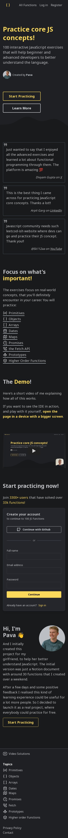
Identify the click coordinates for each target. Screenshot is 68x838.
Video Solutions (16, 754)
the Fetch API (16, 349)
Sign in (42, 605)
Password (12, 579)
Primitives (13, 313)
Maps (10, 337)
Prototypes (14, 354)
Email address (15, 565)
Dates (10, 331)
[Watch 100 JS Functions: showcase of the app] (34, 451)
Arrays (11, 325)
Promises (13, 343)
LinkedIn (56, 210)
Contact (8, 833)
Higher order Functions (21, 817)
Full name (12, 550)
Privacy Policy (12, 828)
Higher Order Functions (24, 360)
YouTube (56, 249)
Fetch (9, 805)
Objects (12, 319)
